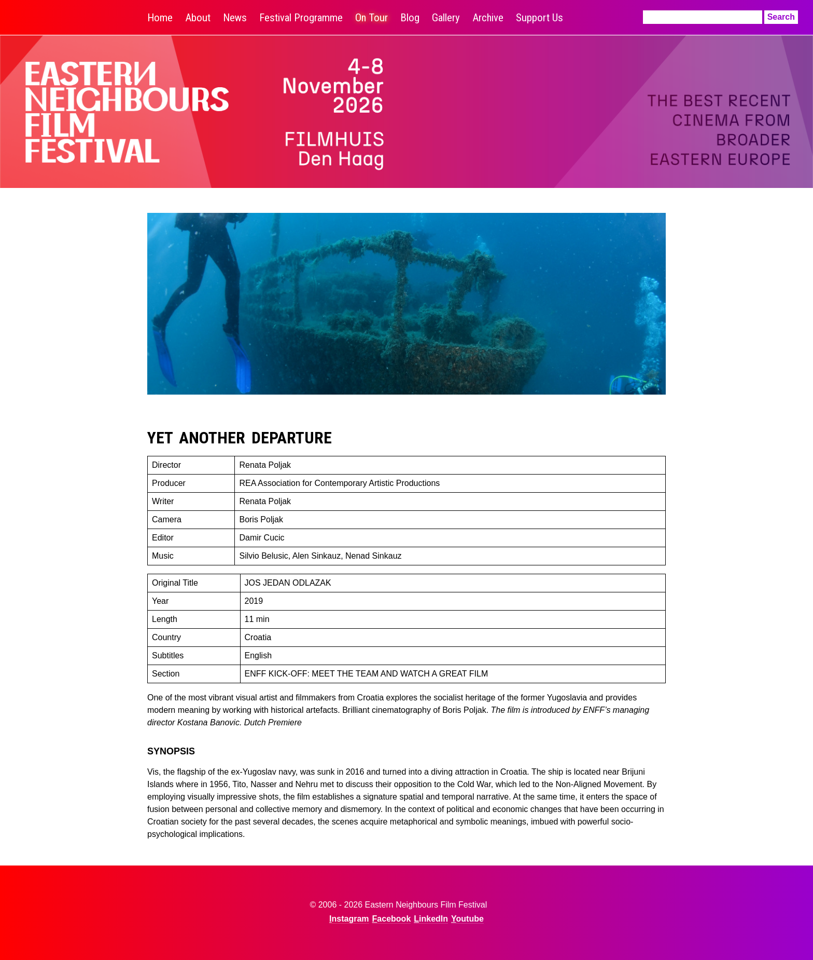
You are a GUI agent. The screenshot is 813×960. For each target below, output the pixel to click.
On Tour (371, 17)
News (235, 17)
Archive (487, 17)
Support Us (539, 17)
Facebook (391, 918)
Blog (409, 17)
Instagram (349, 918)
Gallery (446, 17)
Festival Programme (301, 17)
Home (160, 17)
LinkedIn (431, 918)
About (198, 17)
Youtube (467, 918)
